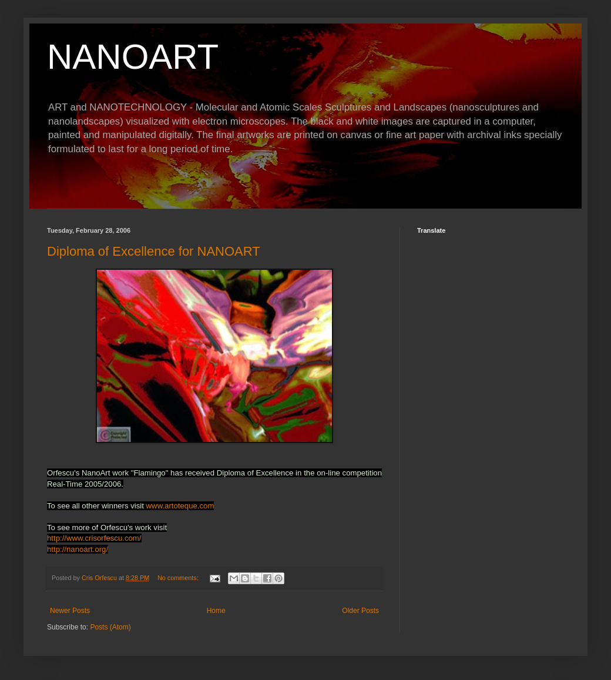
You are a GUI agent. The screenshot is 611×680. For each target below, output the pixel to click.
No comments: (178, 577)
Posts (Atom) (110, 627)
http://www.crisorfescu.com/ (94, 538)
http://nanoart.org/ (77, 549)
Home (216, 611)
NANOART (133, 56)
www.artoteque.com (180, 505)
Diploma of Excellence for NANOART (153, 251)
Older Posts (360, 611)
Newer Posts (70, 611)
